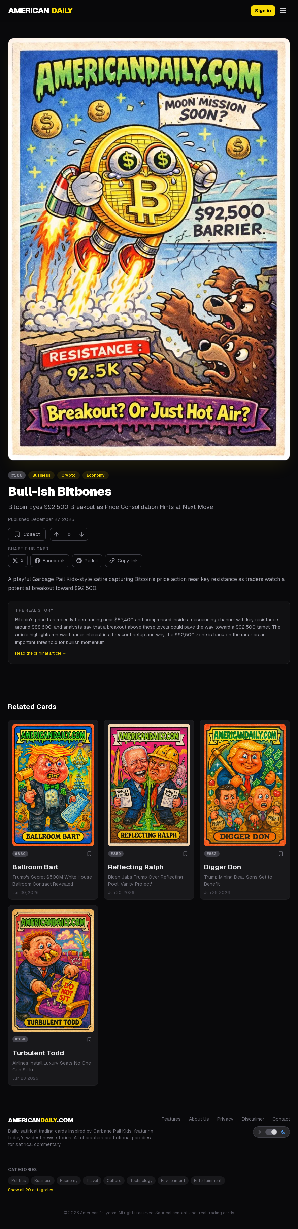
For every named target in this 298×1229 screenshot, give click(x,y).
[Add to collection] (89, 853)
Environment (173, 1180)
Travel (92, 1180)
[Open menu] (283, 11)
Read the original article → (40, 653)
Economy (96, 475)
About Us (199, 1119)
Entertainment (208, 1180)
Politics (18, 1180)
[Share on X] (18, 560)
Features (171, 1119)
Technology (141, 1180)
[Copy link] (123, 560)
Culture (114, 1180)
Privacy (225, 1119)
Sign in (263, 11)
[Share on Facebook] (49, 560)
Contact (281, 1119)
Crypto (68, 475)
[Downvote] (82, 534)
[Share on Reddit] (87, 560)
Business (41, 475)
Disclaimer (253, 1119)
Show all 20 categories (30, 1190)
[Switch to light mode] (271, 1132)
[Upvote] (56, 534)
